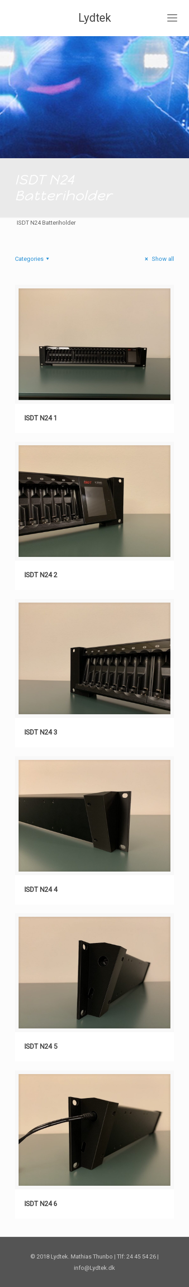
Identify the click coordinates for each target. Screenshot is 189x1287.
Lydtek (94, 17)
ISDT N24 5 (40, 1046)
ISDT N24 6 (40, 1204)
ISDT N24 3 (40, 732)
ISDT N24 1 (40, 418)
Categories (33, 258)
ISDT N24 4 (40, 890)
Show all (158, 258)
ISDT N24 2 (40, 575)
